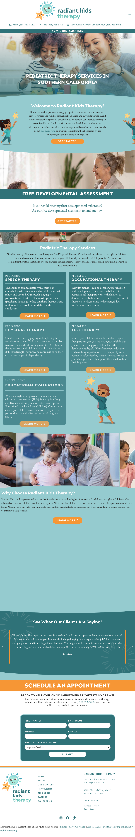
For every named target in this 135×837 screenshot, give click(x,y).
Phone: (29, 773)
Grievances (80, 826)
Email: (72, 773)
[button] (2, 646)
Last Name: (75, 762)
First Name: (33, 762)
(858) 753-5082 (86, 702)
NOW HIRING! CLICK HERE (67, 30)
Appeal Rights (94, 826)
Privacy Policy (66, 826)
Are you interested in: (41, 784)
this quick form (48, 130)
